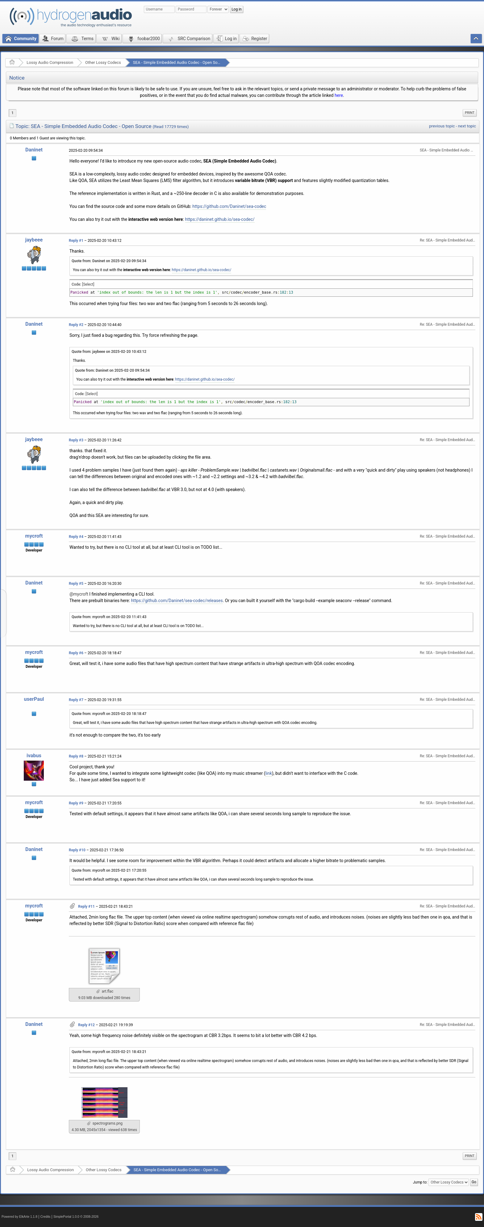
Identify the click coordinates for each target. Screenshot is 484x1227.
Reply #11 (86, 906)
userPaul (34, 699)
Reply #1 (76, 240)
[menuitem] (470, 113)
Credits (45, 1216)
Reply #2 (76, 325)
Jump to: (420, 1182)
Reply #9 (76, 803)
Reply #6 (76, 653)
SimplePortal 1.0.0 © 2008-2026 (75, 1216)
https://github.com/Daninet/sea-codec (229, 206)
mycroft (34, 536)
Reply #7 (76, 700)
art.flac (105, 991)
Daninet (34, 150)
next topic (467, 126)
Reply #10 (77, 850)
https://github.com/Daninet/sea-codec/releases (177, 600)
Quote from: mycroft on (109, 617)
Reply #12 (86, 1025)
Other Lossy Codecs (103, 62)
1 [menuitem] (12, 113)
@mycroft (78, 594)
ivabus (34, 755)
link (268, 773)
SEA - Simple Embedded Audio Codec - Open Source (179, 62)
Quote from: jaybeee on (109, 351)
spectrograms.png (105, 1123)
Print (469, 113)
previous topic (442, 126)
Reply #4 (76, 537)
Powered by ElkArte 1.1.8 (19, 1216)
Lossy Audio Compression (50, 62)
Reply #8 (76, 756)
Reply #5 (76, 583)
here (339, 95)
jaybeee (34, 240)
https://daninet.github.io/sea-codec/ (220, 219)
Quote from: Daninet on (109, 261)
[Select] (88, 284)
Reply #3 (76, 440)
